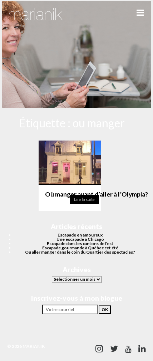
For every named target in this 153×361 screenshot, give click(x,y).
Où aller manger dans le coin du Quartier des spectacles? (80, 252)
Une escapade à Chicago (80, 239)
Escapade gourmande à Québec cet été (80, 247)
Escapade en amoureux (80, 235)
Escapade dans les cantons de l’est (80, 243)
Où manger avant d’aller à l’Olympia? (96, 194)
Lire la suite (84, 199)
